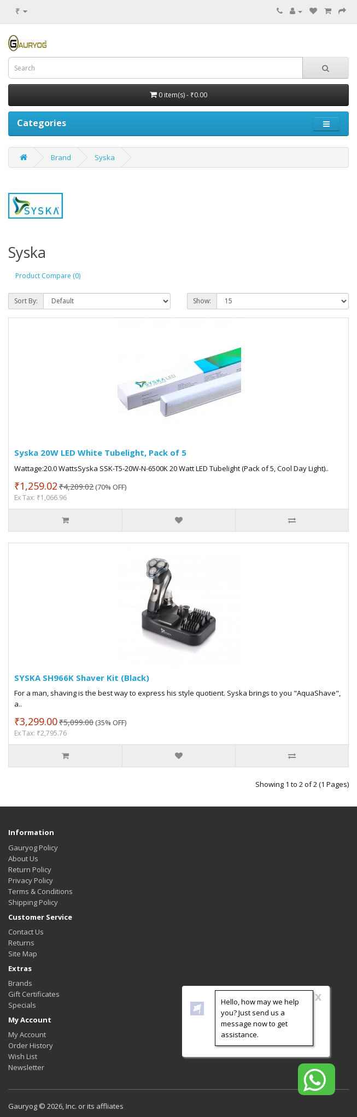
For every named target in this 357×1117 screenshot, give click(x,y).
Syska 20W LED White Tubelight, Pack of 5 (100, 452)
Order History (30, 1045)
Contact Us (26, 932)
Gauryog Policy (33, 848)
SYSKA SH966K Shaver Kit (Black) (81, 677)
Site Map (22, 954)
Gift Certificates (34, 994)
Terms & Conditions (40, 891)
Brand (61, 157)
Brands (20, 983)
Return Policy (29, 869)
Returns (21, 943)
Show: (202, 300)
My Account (27, 1034)
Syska (105, 157)
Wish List (22, 1056)
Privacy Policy (30, 880)
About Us (23, 858)
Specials (22, 1005)
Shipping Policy (33, 902)
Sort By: (26, 300)
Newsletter (26, 1067)
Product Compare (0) (47, 275)
